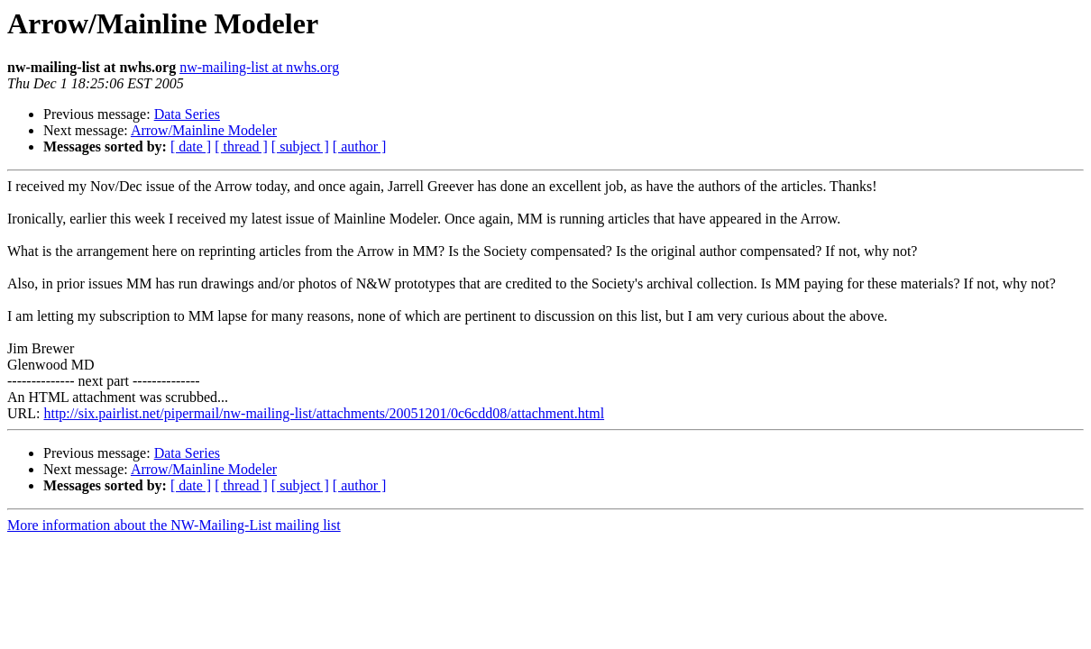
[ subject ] (300, 146)
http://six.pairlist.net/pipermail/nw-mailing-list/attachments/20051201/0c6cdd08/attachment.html (323, 413)
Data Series (187, 114)
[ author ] (360, 146)
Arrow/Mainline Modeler (204, 130)
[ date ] (190, 146)
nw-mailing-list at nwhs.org (259, 67)
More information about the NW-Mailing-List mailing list (174, 525)
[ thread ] (241, 146)
